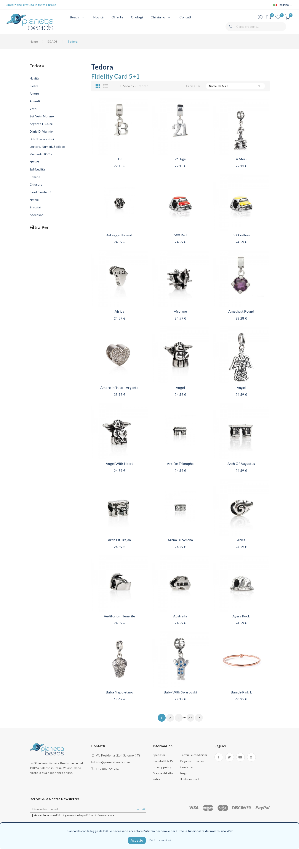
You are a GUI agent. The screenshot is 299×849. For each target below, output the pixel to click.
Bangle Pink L (241, 692)
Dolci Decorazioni (42, 139)
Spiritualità (37, 169)
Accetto (137, 840)
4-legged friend (119, 235)
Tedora (37, 65)
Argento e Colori (41, 124)
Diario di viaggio (41, 131)
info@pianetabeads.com (113, 762)
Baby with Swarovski (180, 692)
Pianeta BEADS (163, 761)
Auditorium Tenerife (119, 616)
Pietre (34, 86)
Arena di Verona (180, 540)
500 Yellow (241, 235)
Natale (34, 199)
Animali (35, 101)
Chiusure (36, 184)
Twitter (229, 757)
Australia (180, 616)
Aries (241, 540)
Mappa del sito (163, 773)
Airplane (180, 311)
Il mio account (189, 779)
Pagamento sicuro (192, 761)
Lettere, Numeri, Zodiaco (47, 146)
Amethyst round (241, 311)
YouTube (240, 757)
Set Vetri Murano (42, 116)
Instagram (251, 757)
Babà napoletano (119, 692)
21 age (180, 159)
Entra (156, 779)
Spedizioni (160, 755)
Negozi (184, 773)
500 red (180, 235)
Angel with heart (119, 463)
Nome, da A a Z (235, 86)
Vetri (33, 108)
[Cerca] (255, 26)
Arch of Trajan (119, 540)
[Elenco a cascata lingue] (283, 5)
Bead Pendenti (40, 192)
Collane (35, 177)
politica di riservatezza (98, 815)
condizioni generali (63, 815)
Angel (180, 387)
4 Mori (241, 159)
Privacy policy (162, 767)
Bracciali (35, 207)
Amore (34, 93)
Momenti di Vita (41, 154)
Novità (34, 78)
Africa (119, 311)
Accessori (37, 215)
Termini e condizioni (193, 755)
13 (119, 159)
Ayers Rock (241, 616)
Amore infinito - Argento (119, 387)
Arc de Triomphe (180, 463)
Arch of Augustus (241, 463)
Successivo (199, 718)
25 (190, 718)
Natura (34, 162)
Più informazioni (160, 840)
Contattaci (187, 767)
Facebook (218, 757)
